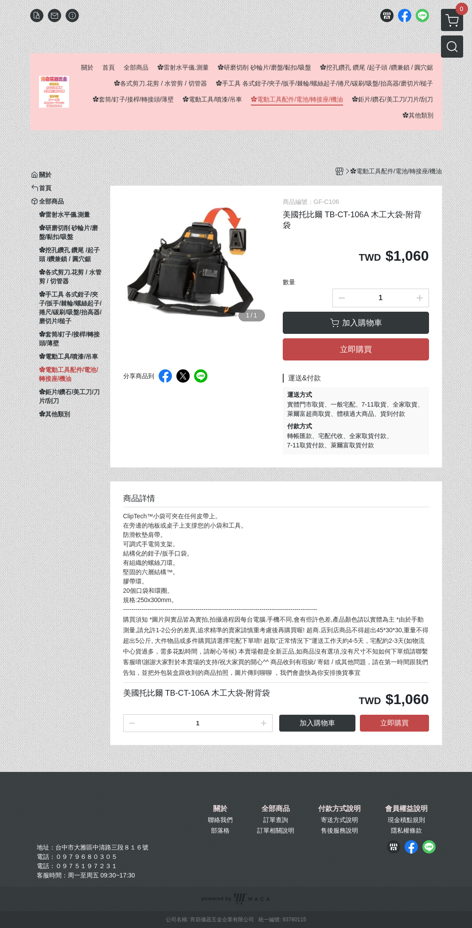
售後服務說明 (339, 830)
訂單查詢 (275, 820)
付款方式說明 (339, 808)
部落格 (220, 830)
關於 (220, 808)
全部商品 (275, 808)
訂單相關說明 (275, 830)
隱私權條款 (406, 830)
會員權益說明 (406, 808)
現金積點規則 (406, 820)
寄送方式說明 (339, 820)
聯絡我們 (220, 820)
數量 (289, 282)
